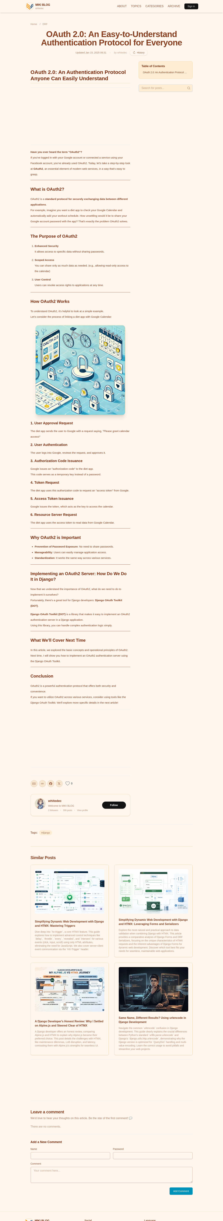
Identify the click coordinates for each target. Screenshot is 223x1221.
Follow (114, 805)
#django (45, 832)
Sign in (191, 6)
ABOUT (122, 6)
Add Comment (181, 1191)
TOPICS (136, 6)
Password (118, 1149)
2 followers (53, 810)
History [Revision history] (139, 52)
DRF (45, 24)
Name (34, 1149)
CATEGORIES (154, 6)
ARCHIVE (174, 6)
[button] (80, 370)
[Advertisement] (80, 116)
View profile (82, 810)
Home (34, 24)
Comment (36, 1163)
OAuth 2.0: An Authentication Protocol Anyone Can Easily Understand (166, 72)
